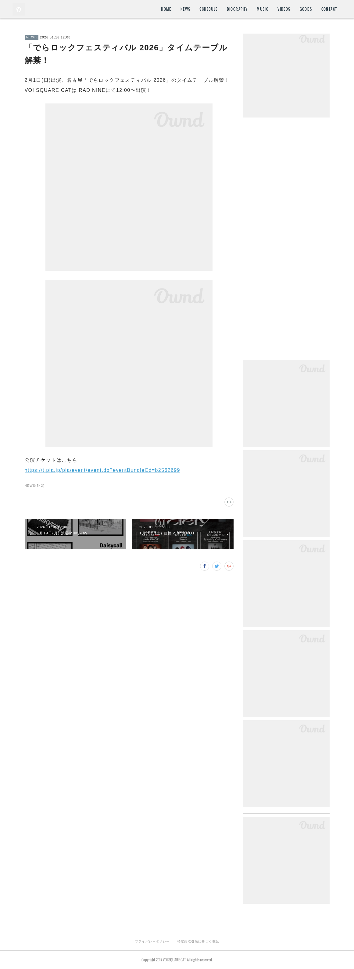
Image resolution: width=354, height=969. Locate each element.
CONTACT (329, 9)
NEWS (186, 9)
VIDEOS (283, 9)
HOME (166, 9)
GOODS (306, 9)
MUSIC (262, 9)
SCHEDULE (208, 9)
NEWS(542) (35, 485)
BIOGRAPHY (237, 9)
